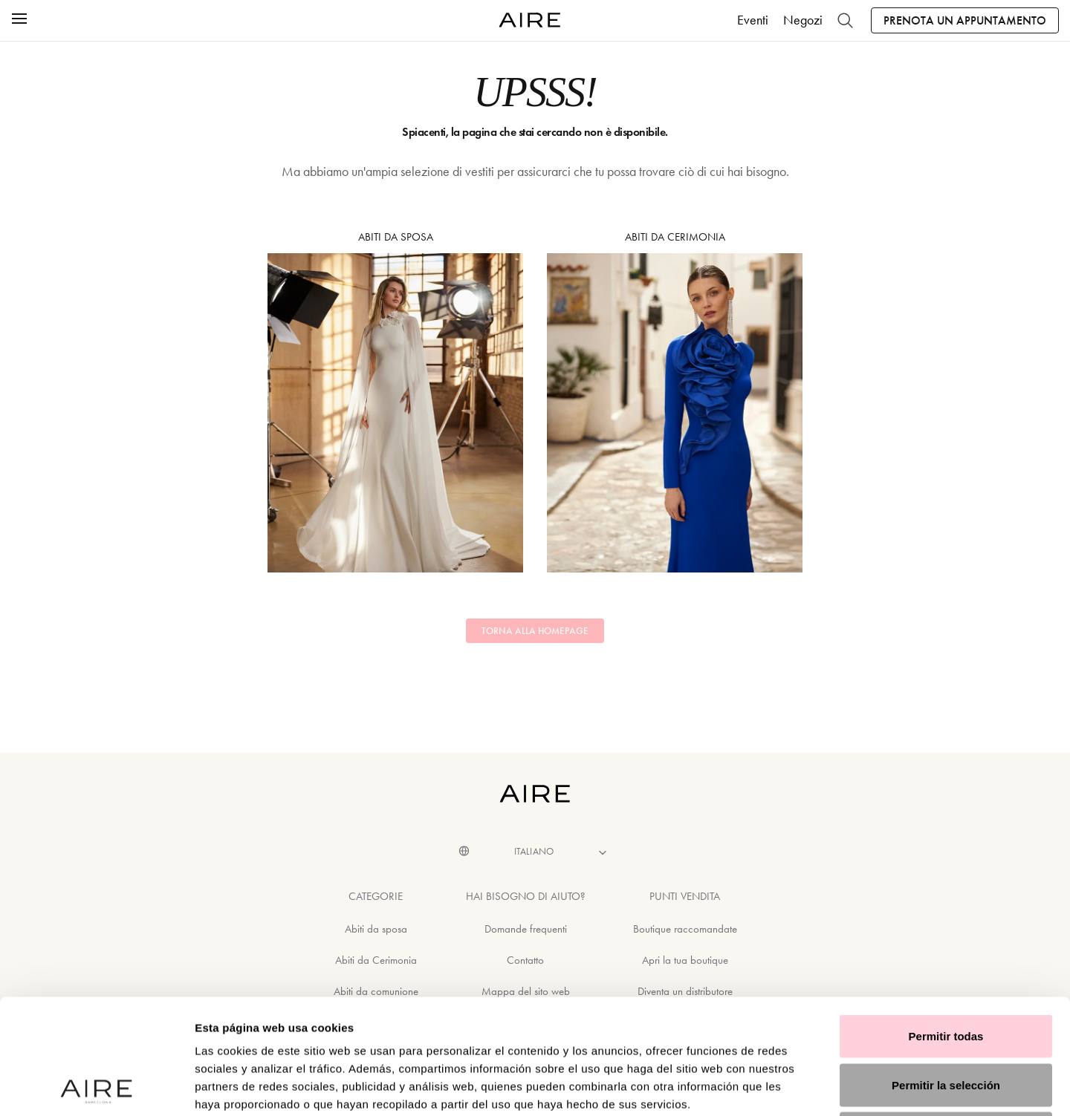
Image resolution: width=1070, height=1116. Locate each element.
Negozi (803, 20)
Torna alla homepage (535, 631)
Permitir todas (946, 921)
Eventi (752, 20)
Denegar (946, 1018)
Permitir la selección (946, 970)
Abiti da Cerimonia (674, 401)
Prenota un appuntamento (964, 20)
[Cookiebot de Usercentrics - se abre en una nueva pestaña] (96, 1087)
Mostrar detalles (804, 1086)
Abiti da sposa (395, 401)
